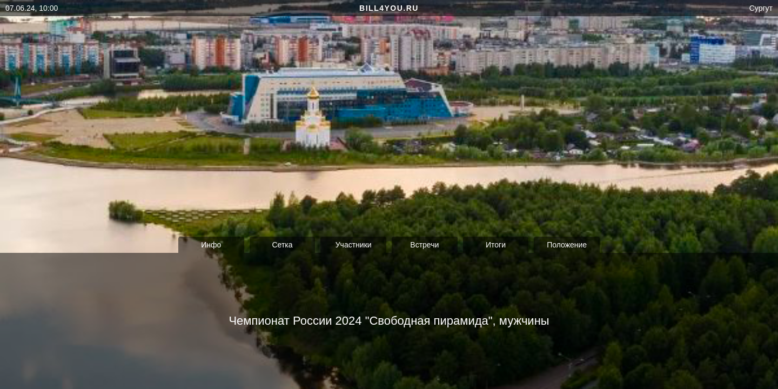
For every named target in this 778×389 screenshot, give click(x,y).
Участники (354, 244)
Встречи (424, 244)
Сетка (282, 244)
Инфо (211, 244)
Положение (567, 244)
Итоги (496, 244)
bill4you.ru (389, 8)
